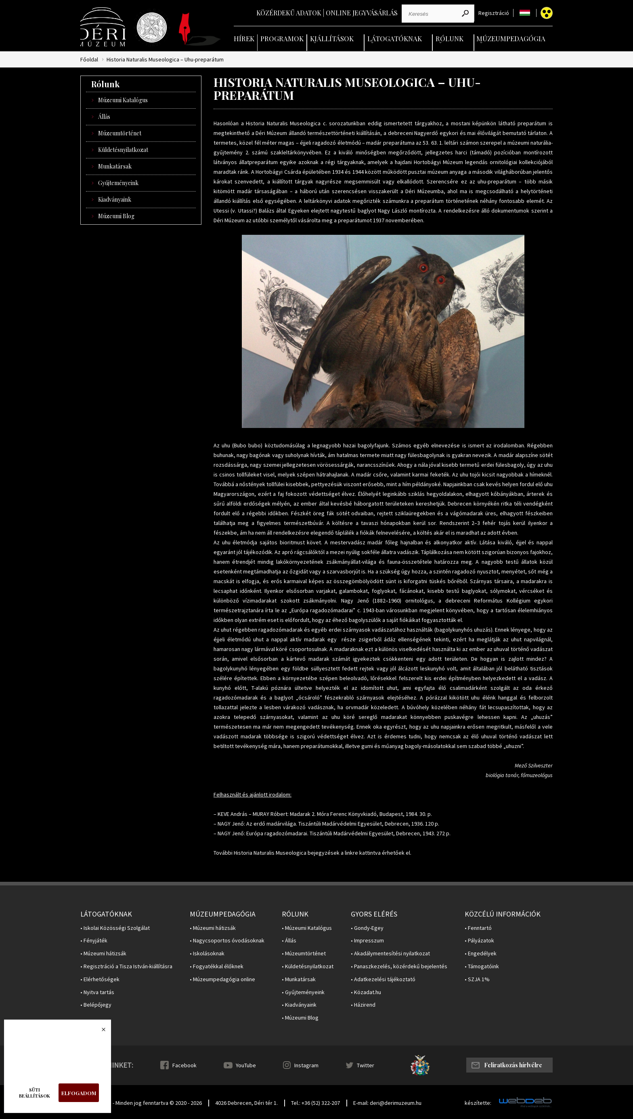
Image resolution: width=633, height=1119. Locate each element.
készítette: (478, 1103)
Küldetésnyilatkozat (123, 150)
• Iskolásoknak (207, 953)
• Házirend (363, 1004)
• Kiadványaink (299, 1004)
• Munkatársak (299, 979)
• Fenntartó (478, 928)
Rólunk (449, 38)
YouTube (246, 1065)
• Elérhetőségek (99, 979)
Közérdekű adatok (288, 13)
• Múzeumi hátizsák (103, 953)
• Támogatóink (482, 966)
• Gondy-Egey (367, 928)
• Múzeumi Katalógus (307, 928)
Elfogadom (78, 1092)
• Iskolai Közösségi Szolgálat (115, 928)
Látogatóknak (394, 38)
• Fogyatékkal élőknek (216, 966)
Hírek (244, 38)
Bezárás (99, 1032)
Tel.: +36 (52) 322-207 (315, 1102)
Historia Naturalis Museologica (283, 123)
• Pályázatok (479, 940)
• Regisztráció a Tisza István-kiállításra (126, 966)
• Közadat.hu (366, 992)
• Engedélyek (481, 953)
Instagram (306, 1065)
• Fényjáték (93, 940)
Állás (104, 116)
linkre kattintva (363, 852)
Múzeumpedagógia (510, 38)
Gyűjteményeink (118, 183)
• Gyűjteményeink (303, 992)
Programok (282, 38)
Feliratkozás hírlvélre (513, 1065)
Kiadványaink (114, 199)
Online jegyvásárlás (362, 13)
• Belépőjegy (95, 1004)
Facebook (184, 1065)
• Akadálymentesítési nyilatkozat (390, 953)
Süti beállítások (34, 1093)
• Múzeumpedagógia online (222, 979)
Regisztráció (493, 13)
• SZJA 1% (477, 979)
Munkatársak (115, 166)
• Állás (289, 940)
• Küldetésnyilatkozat (307, 966)
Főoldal (89, 59)
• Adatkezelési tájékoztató (383, 979)
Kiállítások (332, 38)
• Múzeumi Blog (300, 1017)
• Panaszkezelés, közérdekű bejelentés (399, 966)
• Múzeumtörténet (304, 953)
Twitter (365, 1065)
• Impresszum (367, 940)
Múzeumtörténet (119, 133)
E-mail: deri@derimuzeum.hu (387, 1102)
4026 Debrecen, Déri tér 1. (246, 1102)
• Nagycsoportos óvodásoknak (227, 940)
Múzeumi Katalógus (123, 100)
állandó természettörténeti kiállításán (334, 133)
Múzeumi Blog (116, 216)
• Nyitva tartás (97, 992)
